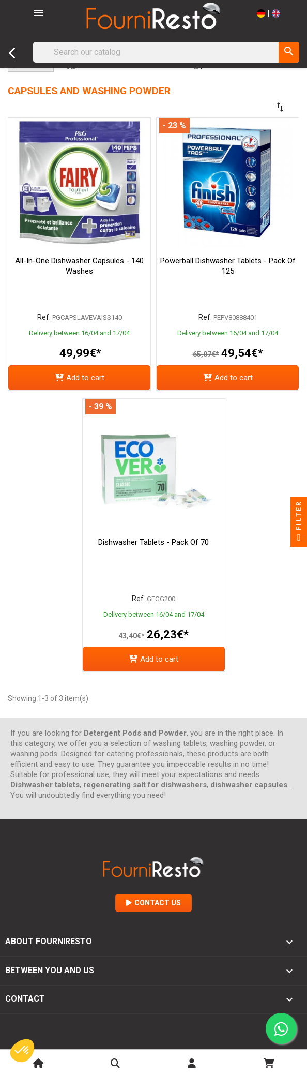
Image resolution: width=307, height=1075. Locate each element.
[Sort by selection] (250, 107)
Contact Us (153, 903)
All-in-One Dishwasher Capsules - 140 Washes (79, 266)
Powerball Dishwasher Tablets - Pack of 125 (228, 266)
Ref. (44, 317)
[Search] (166, 52)
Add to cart (79, 377)
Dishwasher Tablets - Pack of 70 (153, 542)
